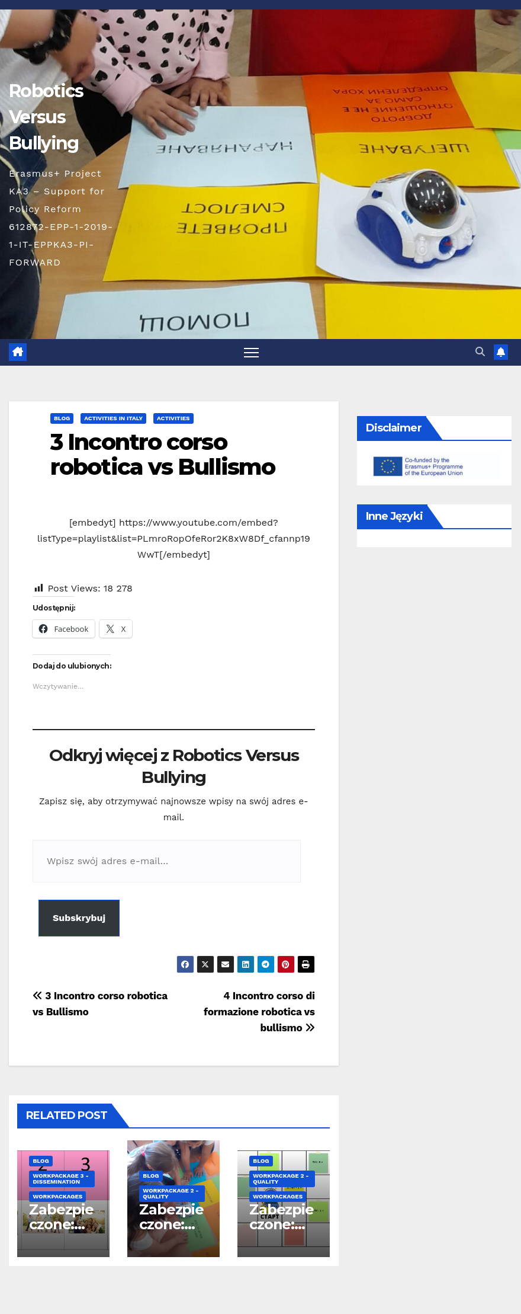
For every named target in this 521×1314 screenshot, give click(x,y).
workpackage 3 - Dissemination (60, 1178)
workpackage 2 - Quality (170, 1193)
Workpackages (57, 1196)
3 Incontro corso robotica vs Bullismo (162, 454)
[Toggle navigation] (251, 352)
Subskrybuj (79, 917)
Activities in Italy (113, 418)
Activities (173, 418)
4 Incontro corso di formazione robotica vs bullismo (259, 1012)
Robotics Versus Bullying (46, 117)
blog (62, 418)
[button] (480, 351)
